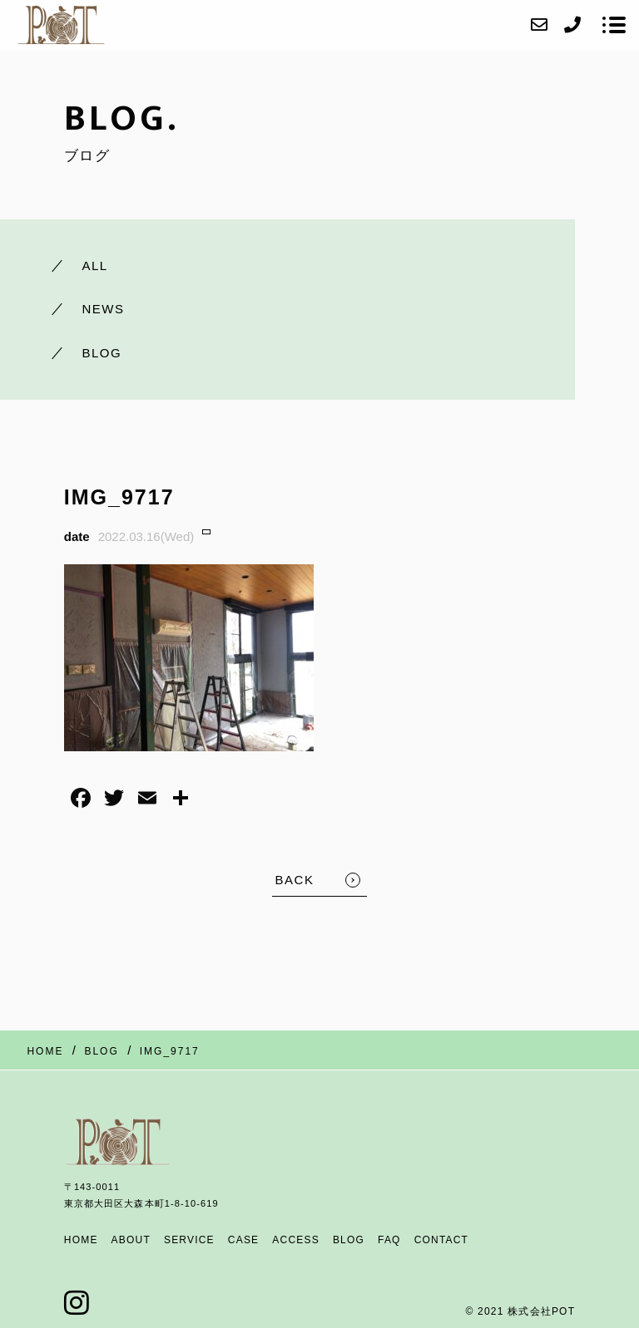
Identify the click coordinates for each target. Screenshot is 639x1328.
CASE (243, 1240)
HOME (81, 1240)
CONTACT (441, 1240)
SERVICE (189, 1240)
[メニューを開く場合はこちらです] (614, 25)
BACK (295, 880)
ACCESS (296, 1240)
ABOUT (131, 1240)
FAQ (389, 1240)
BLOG (348, 1240)
